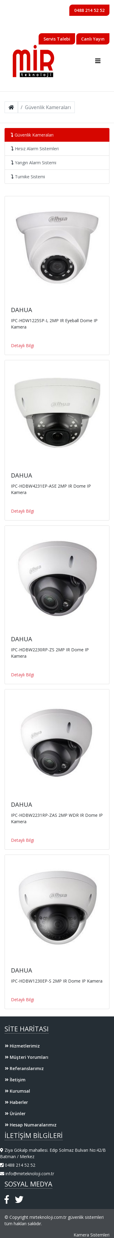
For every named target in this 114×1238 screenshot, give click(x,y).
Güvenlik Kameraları (32, 135)
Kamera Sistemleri (91, 1235)
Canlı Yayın (93, 39)
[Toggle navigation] (98, 61)
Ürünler (15, 1113)
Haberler (16, 1102)
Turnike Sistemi (28, 177)
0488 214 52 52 (89, 10)
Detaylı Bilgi (22, 345)
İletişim (15, 1080)
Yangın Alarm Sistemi (33, 162)
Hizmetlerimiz (22, 1046)
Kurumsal (17, 1091)
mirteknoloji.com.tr (48, 1217)
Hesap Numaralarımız (31, 1125)
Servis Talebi (56, 39)
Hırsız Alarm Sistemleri (35, 148)
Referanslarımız (24, 1068)
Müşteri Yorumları (26, 1057)
